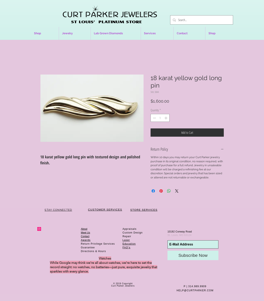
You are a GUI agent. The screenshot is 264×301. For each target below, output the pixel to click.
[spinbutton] (160, 118)
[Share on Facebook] (153, 190)
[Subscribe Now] (192, 255)
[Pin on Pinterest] (161, 190)
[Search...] (201, 19)
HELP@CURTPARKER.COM (195, 290)
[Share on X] (176, 190)
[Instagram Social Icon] (39, 229)
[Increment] (166, 118)
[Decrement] (154, 118)
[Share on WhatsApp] (168, 190)
